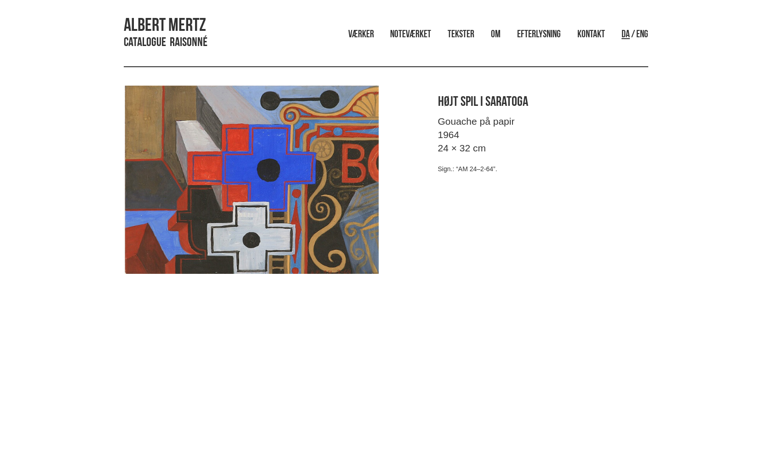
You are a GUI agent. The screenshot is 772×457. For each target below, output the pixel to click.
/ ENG (635, 34)
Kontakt (591, 34)
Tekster (461, 34)
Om (496, 34)
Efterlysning (539, 34)
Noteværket (410, 34)
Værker (361, 34)
